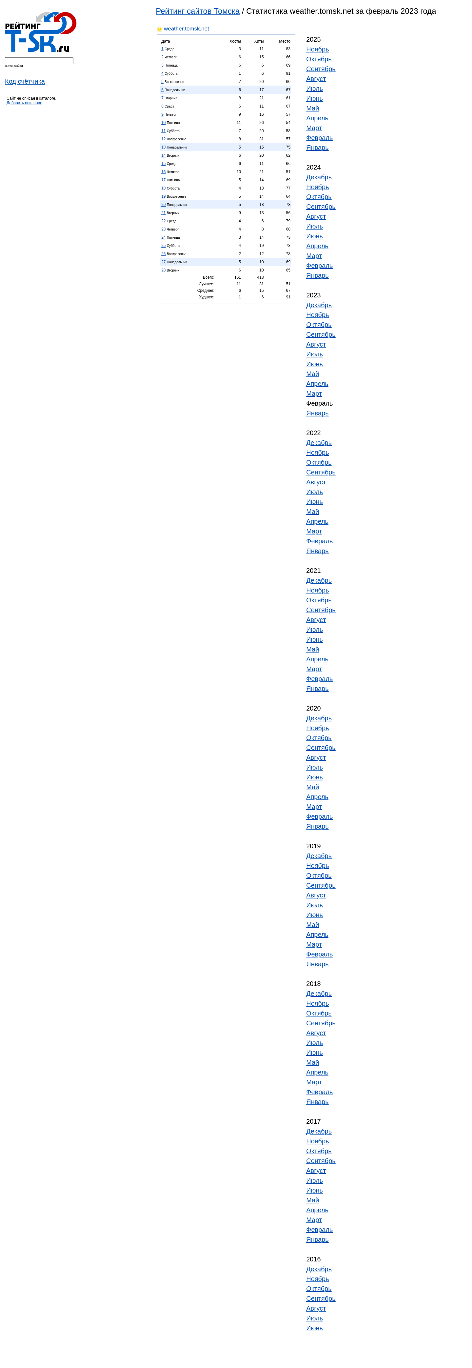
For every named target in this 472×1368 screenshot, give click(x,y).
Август (316, 78)
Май (312, 108)
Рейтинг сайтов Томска (198, 11)
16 (163, 172)
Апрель (317, 118)
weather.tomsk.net (186, 29)
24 (163, 237)
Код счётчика (25, 81)
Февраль (319, 137)
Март (314, 127)
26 (163, 253)
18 (163, 188)
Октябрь (319, 59)
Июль (314, 88)
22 (163, 221)
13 (163, 147)
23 (163, 229)
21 (163, 213)
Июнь (314, 98)
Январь (317, 147)
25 (163, 245)
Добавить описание (24, 103)
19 (163, 196)
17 (163, 180)
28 (163, 270)
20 (163, 204)
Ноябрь (317, 49)
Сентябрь (321, 68)
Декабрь (319, 177)
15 (163, 163)
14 (163, 155)
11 (163, 131)
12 (163, 139)
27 (163, 262)
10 (163, 122)
